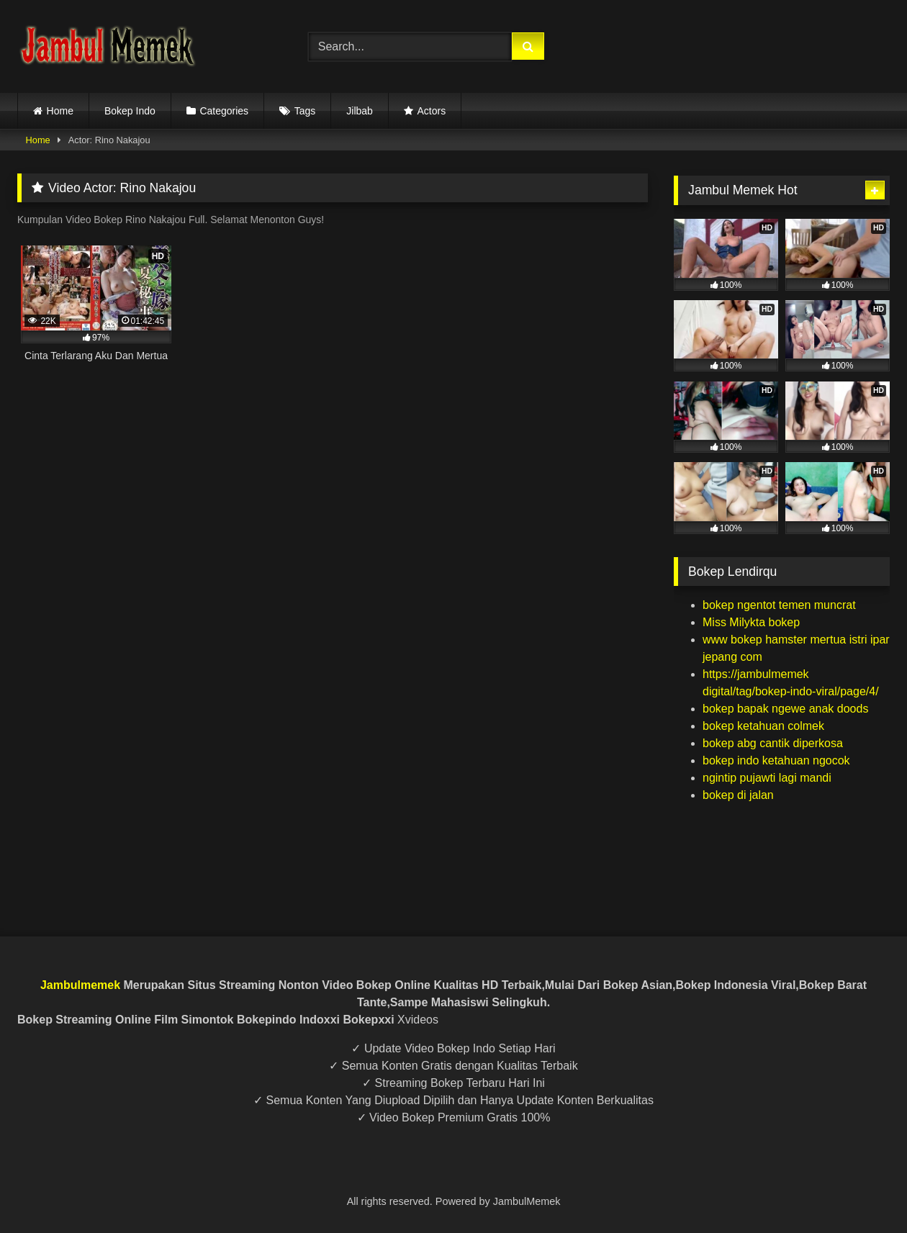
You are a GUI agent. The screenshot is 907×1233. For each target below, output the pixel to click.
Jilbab (359, 111)
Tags (305, 111)
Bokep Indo (129, 111)
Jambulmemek (80, 985)
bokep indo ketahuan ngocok (776, 760)
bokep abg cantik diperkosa (773, 743)
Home (60, 111)
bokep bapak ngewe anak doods (785, 709)
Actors (431, 111)
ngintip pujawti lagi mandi (767, 778)
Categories (223, 111)
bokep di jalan (738, 795)
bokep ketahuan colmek (763, 726)
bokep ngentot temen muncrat (779, 605)
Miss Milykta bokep (751, 622)
